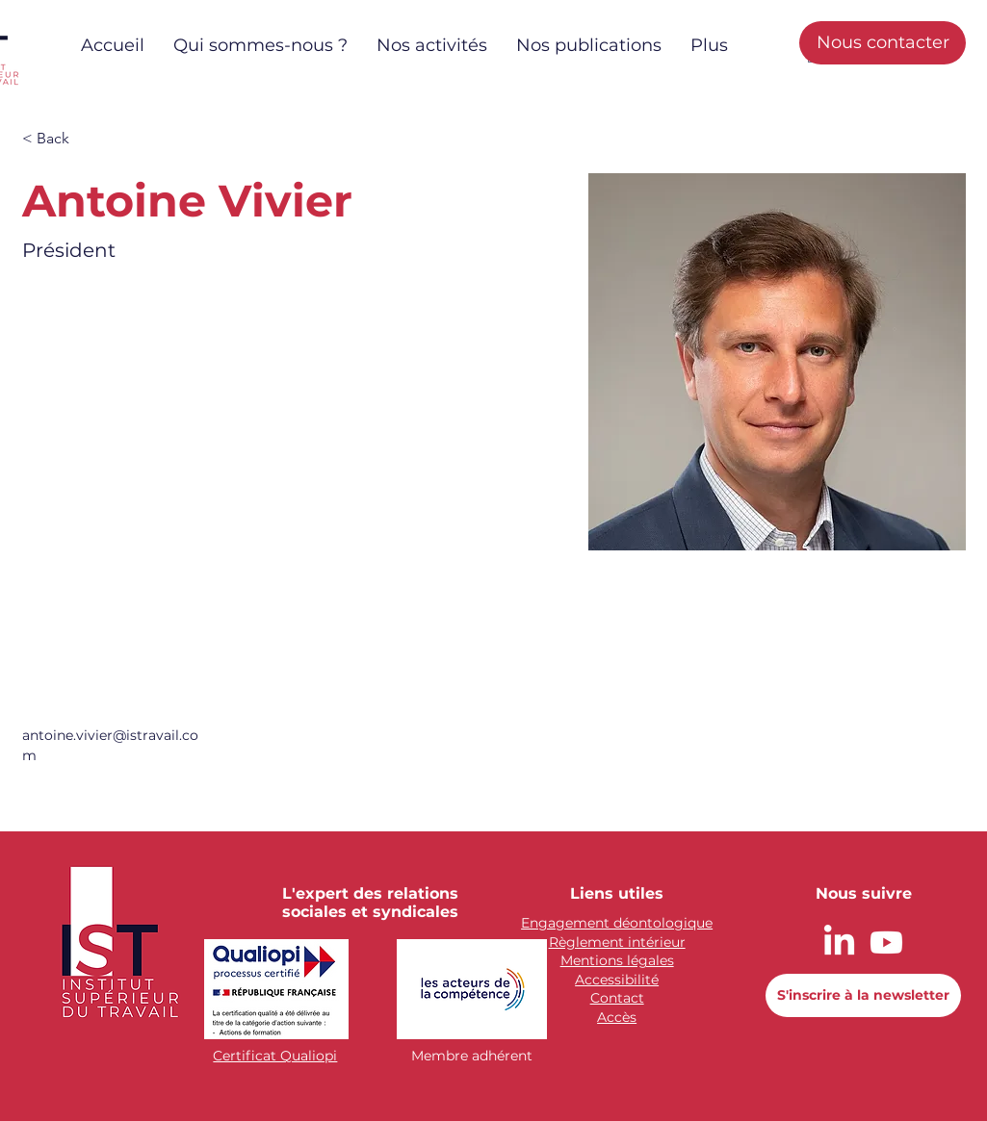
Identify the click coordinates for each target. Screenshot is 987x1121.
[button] (60, 139)
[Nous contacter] (882, 42)
